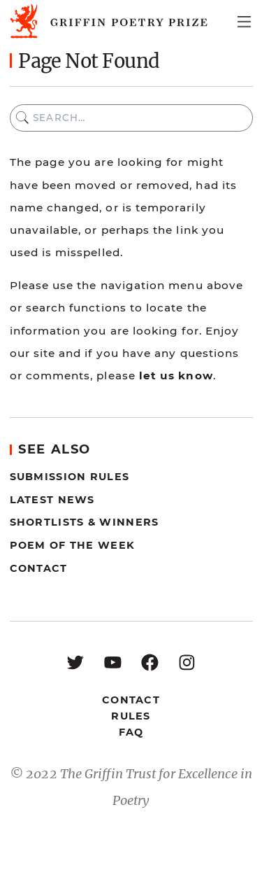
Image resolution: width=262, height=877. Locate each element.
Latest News (52, 499)
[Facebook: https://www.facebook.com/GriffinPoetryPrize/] (150, 662)
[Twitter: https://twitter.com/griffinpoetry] (75, 662)
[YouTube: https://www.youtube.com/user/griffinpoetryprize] (113, 662)
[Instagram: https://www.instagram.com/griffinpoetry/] (187, 662)
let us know (176, 375)
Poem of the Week (73, 545)
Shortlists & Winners (84, 522)
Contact (39, 568)
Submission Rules (70, 476)
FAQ (131, 732)
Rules (130, 716)
